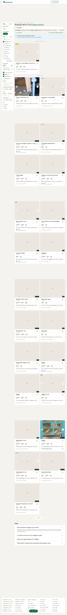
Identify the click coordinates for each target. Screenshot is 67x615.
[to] (11, 95)
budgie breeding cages (32, 599)
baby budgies (55, 611)
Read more (62, 30)
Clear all (10, 23)
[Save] (37, 64)
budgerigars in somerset (7, 603)
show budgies (18, 607)
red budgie (42, 601)
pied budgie (42, 603)
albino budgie (55, 599)
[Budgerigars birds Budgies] (52, 429)
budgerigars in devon (19, 603)
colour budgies (43, 609)
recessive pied (43, 605)
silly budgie (54, 601)
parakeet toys (42, 599)
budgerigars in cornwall (7, 605)
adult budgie (54, 603)
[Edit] (12, 66)
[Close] (63, 36)
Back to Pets (5, 26)
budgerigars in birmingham (8, 601)
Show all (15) (7, 78)
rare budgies (42, 611)
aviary (29, 601)
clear (11, 36)
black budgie (54, 607)
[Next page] (44, 518)
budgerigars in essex (7, 609)
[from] (5, 95)
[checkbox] (4, 42)
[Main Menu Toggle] (1, 2)
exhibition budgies (55, 605)
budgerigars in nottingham (20, 599)
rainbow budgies (31, 607)
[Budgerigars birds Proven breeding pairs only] (27, 86)
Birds (4, 28)
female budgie (18, 605)
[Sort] (56, 33)
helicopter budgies (31, 609)
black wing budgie (18, 611)
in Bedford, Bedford (37, 24)
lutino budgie (30, 603)
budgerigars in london (7, 599)
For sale (5, 33)
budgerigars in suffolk (7, 611)
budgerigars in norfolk (7, 607)
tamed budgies (18, 609)
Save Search (19, 32)
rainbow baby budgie (44, 607)
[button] (27, 52)
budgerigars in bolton (19, 601)
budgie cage (54, 609)
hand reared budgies (32, 605)
